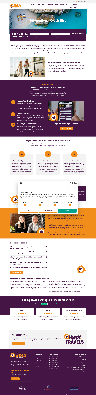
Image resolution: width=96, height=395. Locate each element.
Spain (57, 291)
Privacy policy (59, 394)
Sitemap (65, 394)
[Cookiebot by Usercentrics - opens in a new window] (71, 183)
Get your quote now (66, 128)
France (60, 291)
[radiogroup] (78, 33)
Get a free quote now (16, 272)
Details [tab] (48, 187)
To (52, 31)
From (31, 31)
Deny (29, 210)
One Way (76, 33)
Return (82, 33)
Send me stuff (15, 378)
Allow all (67, 210)
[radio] (73, 33)
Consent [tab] (28, 188)
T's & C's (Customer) (51, 394)
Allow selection (48, 210)
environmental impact (40, 50)
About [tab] (68, 187)
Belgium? (69, 291)
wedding (68, 70)
